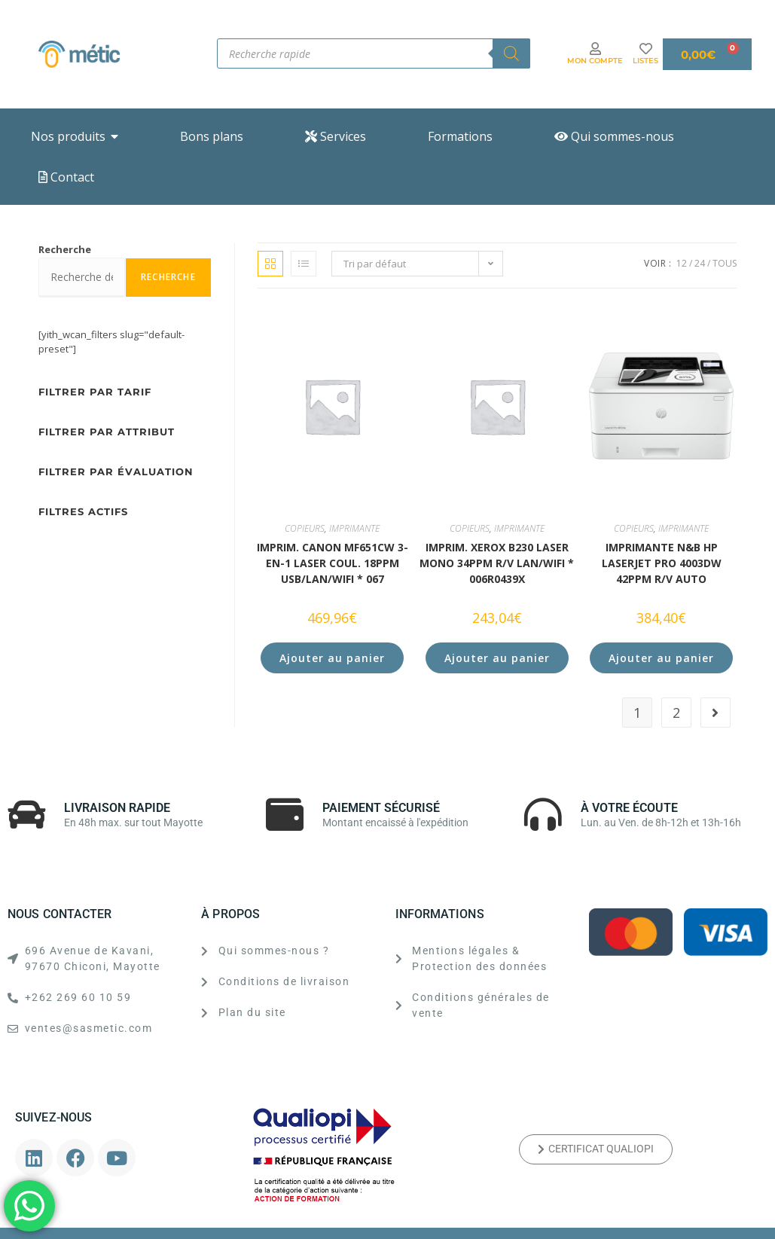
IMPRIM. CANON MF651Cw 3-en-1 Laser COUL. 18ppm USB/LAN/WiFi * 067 (332, 563)
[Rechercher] (511, 53)
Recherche (64, 249)
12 (681, 263)
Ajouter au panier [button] (332, 658)
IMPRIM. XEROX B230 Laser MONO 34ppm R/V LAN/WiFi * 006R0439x (497, 563)
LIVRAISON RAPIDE (117, 808)
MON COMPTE (595, 61)
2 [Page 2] (676, 712)
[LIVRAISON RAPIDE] (26, 814)
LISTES (645, 61)
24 (699, 263)
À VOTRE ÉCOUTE (629, 808)
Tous (724, 263)
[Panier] (707, 54)
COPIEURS (305, 528)
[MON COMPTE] (595, 48)
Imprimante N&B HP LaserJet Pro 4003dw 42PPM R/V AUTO (662, 563)
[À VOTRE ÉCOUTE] (543, 814)
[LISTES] (645, 48)
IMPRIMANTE (354, 528)
